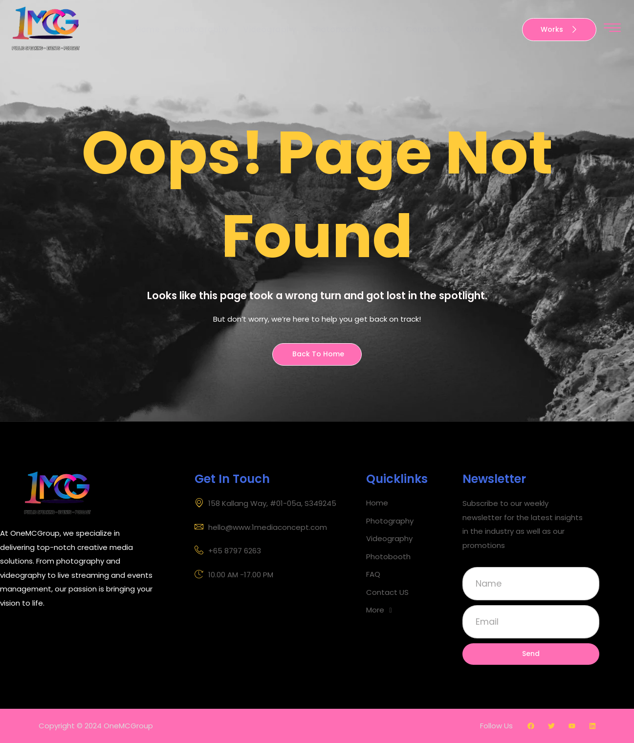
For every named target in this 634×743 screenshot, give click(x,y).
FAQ (383, 29)
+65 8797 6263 (228, 551)
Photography (200, 29)
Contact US (430, 29)
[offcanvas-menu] (612, 28)
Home (145, 29)
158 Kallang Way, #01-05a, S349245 (265, 504)
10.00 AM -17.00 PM (234, 575)
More (484, 29)
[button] (412, 610)
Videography (269, 29)
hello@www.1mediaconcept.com (261, 528)
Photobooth (335, 29)
